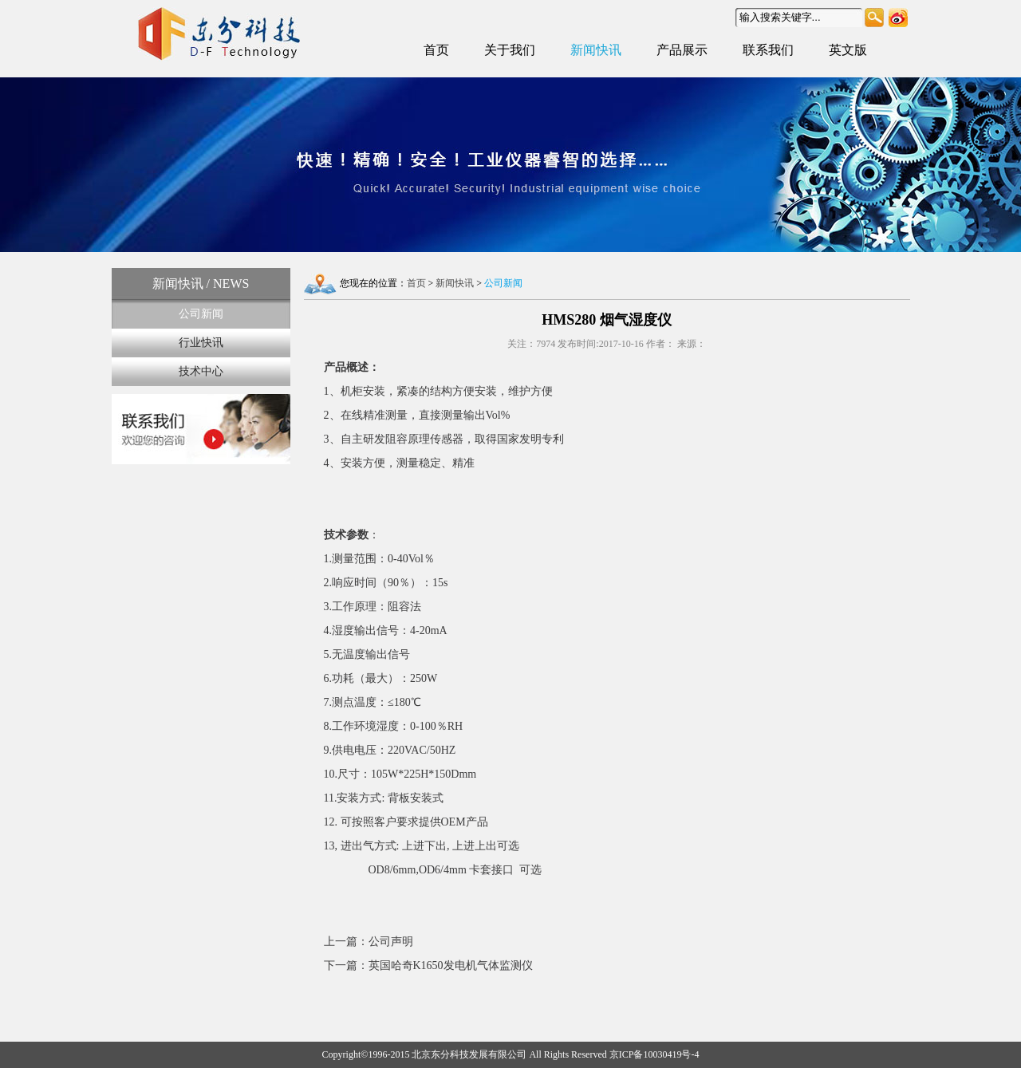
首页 (436, 50)
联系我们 (768, 50)
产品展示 (682, 50)
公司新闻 (201, 314)
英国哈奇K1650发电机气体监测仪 (451, 965)
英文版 (848, 50)
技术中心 (201, 371)
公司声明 (391, 942)
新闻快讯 (595, 50)
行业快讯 (201, 343)
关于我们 (509, 50)
